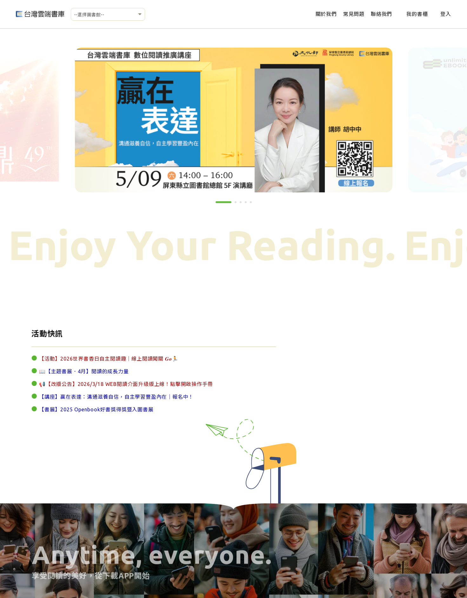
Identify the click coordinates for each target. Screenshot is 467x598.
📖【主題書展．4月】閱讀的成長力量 (78, 372)
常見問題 (353, 14)
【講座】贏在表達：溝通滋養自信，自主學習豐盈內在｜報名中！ (110, 397)
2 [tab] (238, 204)
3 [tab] (243, 204)
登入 (445, 14)
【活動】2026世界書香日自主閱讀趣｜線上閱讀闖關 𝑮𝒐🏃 (102, 359)
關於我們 (326, 14)
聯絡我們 (381, 14)
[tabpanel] (233, 120)
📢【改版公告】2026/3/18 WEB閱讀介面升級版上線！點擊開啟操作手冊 (119, 384)
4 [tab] (248, 204)
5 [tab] (253, 204)
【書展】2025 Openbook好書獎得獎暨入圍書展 (90, 410)
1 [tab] (219, 204)
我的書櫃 (417, 14)
